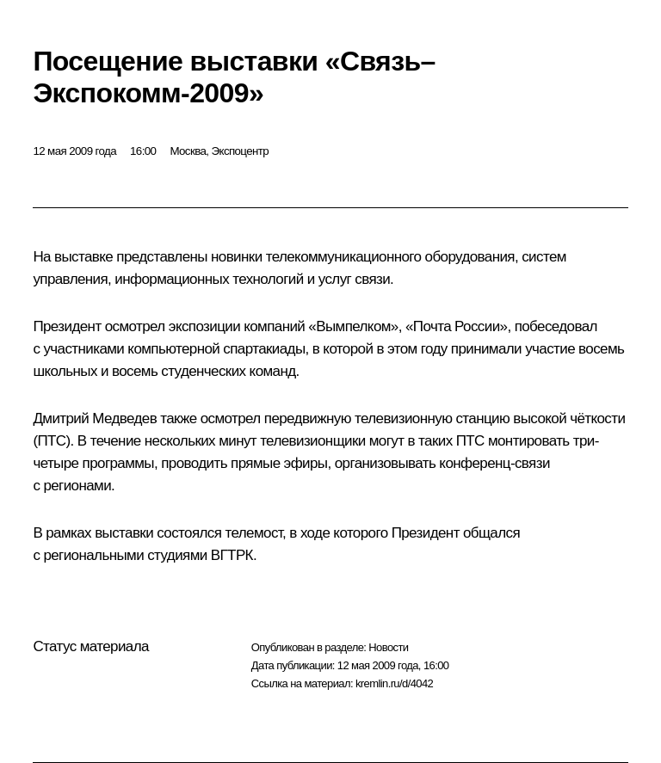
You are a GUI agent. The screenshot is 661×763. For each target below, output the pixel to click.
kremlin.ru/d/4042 (394, 683)
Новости (388, 647)
